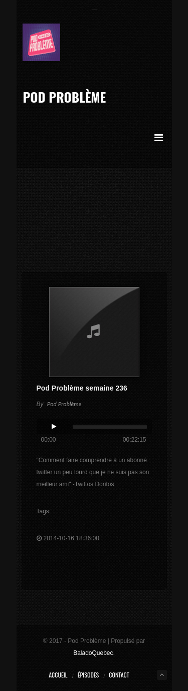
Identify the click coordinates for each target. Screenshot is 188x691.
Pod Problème (64, 97)
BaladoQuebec (93, 652)
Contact (119, 674)
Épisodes (88, 674)
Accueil (58, 674)
